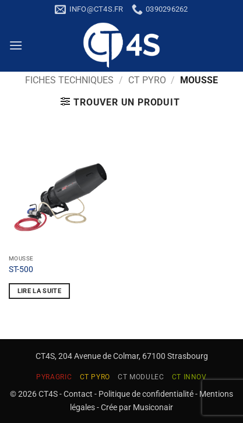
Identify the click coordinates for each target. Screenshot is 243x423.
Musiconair (153, 408)
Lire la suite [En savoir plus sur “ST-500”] (39, 291)
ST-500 (21, 269)
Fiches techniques (69, 80)
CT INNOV (189, 377)
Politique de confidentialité (145, 394)
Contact (78, 394)
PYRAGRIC (54, 377)
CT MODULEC (141, 377)
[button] (16, 45)
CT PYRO (147, 80)
